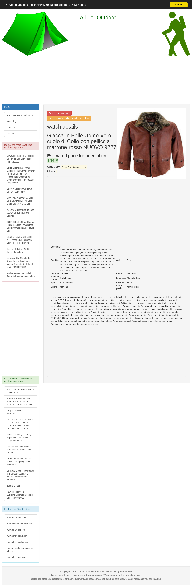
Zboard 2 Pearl (13, 486)
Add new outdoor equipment (20, 115)
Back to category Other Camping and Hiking (69, 118)
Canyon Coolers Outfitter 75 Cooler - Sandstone (20, 190)
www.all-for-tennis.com (17, 536)
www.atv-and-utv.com (16, 517)
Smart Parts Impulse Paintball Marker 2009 (20, 391)
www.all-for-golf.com (16, 530)
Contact (10, 133)
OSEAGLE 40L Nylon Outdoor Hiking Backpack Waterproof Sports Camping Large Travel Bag (21, 226)
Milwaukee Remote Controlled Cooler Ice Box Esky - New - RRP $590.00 (20, 159)
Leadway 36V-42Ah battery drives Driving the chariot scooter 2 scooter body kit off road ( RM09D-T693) (20, 262)
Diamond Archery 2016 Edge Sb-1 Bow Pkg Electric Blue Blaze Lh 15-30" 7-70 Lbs (20, 201)
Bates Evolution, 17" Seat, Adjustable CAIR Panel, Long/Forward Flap (19, 437)
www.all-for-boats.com (17, 557)
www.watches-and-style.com (20, 523)
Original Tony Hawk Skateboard (16, 412)
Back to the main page (59, 113)
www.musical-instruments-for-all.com (20, 549)
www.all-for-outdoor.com (18, 542)
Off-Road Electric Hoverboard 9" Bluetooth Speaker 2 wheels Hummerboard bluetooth (20, 475)
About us (11, 127)
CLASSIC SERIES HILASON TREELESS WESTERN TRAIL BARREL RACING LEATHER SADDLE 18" (20, 424)
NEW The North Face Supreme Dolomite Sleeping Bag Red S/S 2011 (20, 495)
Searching (11, 121)
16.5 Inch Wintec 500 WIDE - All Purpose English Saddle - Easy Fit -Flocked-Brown (20, 240)
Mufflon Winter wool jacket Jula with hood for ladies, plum (21, 274)
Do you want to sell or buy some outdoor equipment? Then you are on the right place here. (96, 575)
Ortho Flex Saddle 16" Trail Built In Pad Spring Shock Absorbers (19, 462)
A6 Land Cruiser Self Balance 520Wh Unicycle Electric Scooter (20, 213)
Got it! (178, 4)
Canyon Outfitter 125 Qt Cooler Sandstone (18, 250)
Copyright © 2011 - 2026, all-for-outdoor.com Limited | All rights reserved (96, 571)
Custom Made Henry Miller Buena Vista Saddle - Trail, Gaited (19, 450)
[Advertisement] (96, 80)
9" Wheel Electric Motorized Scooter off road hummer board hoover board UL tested (20, 401)
